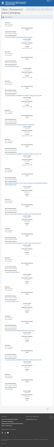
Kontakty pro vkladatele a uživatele (9, 419)
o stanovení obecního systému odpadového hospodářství (20, 124)
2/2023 (27, 294)
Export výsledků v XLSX (32, 9)
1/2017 (27, 175)
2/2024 (27, 352)
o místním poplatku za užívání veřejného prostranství (18, 37)
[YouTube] (8, 432)
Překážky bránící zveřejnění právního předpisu (12, 423)
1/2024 (27, 323)
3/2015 (27, 29)
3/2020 (27, 235)
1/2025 (27, 381)
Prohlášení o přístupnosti (7, 421)
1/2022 (27, 117)
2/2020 (27, 206)
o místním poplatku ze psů (12, 66)
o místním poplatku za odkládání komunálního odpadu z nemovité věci (23, 95)
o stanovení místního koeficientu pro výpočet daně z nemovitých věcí (23, 243)
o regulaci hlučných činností (12, 272)
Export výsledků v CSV (46, 9)
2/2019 (27, 59)
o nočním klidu (9, 389)
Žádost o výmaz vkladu (6, 425)
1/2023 (27, 146)
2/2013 (27, 264)
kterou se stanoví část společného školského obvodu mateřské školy (23, 214)
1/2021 (27, 88)
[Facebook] (2, 432)
